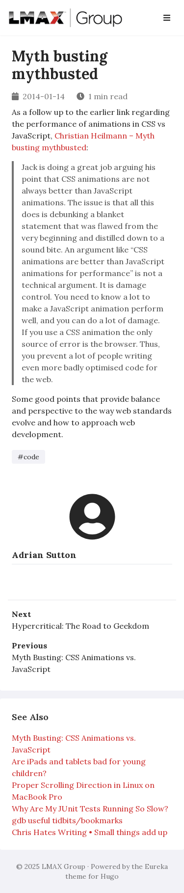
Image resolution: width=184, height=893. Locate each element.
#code (28, 456)
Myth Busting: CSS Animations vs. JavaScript (74, 663)
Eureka (156, 866)
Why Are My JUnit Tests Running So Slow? (90, 808)
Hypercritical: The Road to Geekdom (80, 626)
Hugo (110, 876)
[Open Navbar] (167, 18)
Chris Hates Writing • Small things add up (89, 832)
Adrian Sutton (44, 554)
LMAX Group (63, 866)
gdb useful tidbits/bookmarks (67, 820)
